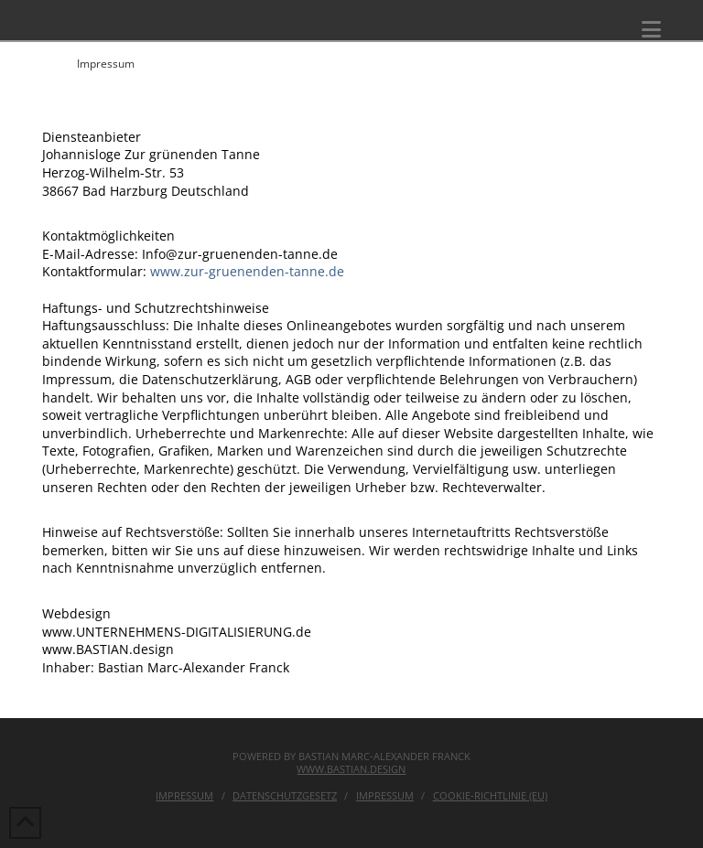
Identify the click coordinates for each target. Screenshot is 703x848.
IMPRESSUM (385, 795)
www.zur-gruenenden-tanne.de (247, 271)
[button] (651, 29)
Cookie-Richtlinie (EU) (490, 795)
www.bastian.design (351, 769)
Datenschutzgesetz (285, 795)
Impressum (184, 795)
